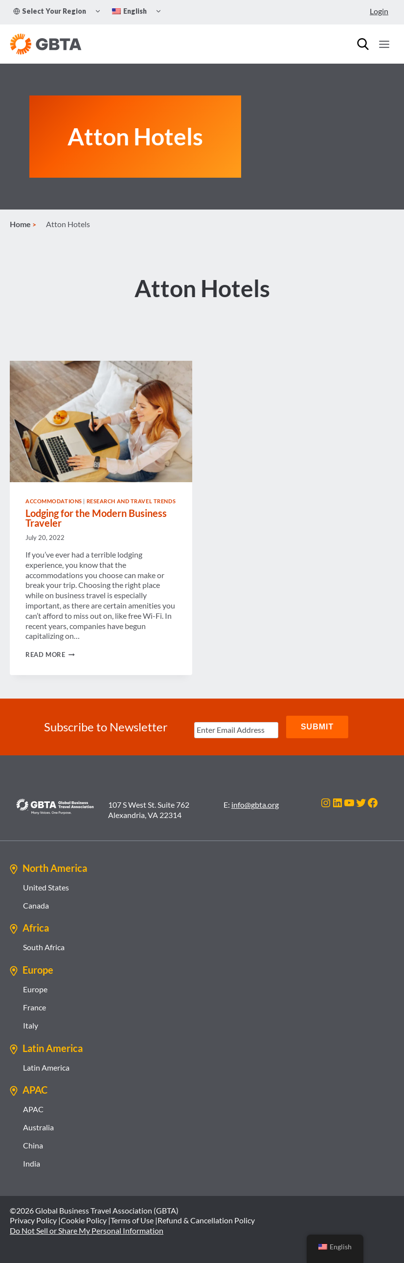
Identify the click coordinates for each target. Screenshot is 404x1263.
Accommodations (53, 501)
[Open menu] (384, 44)
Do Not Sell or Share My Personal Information (86, 1230)
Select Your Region (49, 11)
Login (379, 11)
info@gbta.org (255, 804)
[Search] (363, 44)
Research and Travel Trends (131, 501)
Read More (50, 654)
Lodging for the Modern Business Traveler (96, 518)
